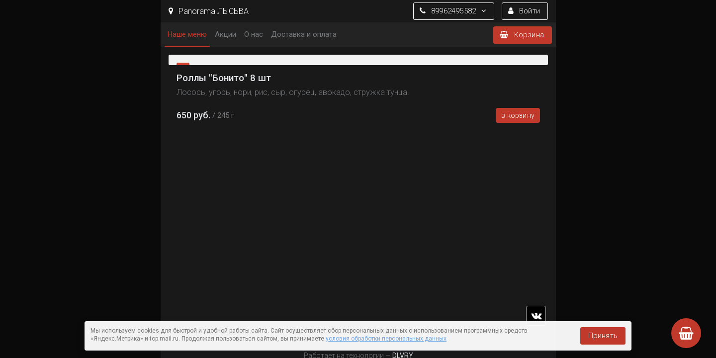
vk (536, 316)
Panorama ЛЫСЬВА (209, 11)
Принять (603, 335)
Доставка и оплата (304, 34)
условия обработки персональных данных (386, 338)
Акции (225, 34)
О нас (253, 34)
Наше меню (187, 34)
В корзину (518, 115)
